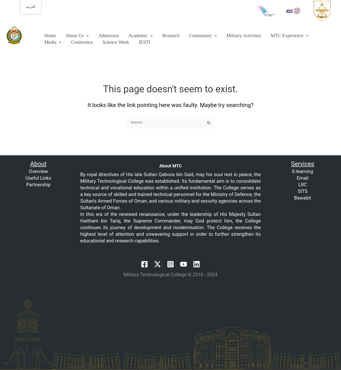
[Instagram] (170, 264)
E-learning (302, 171)
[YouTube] (183, 264)
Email (303, 178)
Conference (82, 42)
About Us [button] (77, 35)
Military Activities (243, 35)
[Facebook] (144, 264)
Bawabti (302, 198)
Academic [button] (140, 35)
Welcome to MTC (28, 48)
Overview (38, 171)
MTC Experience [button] (290, 35)
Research (170, 35)
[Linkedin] (196, 264)
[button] (86, 35)
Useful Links (38, 178)
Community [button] (203, 35)
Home (50, 35)
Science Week (116, 42)
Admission (108, 35)
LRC (302, 184)
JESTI (144, 42)
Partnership (38, 184)
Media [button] (53, 42)
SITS (303, 191)
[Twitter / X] (157, 264)
